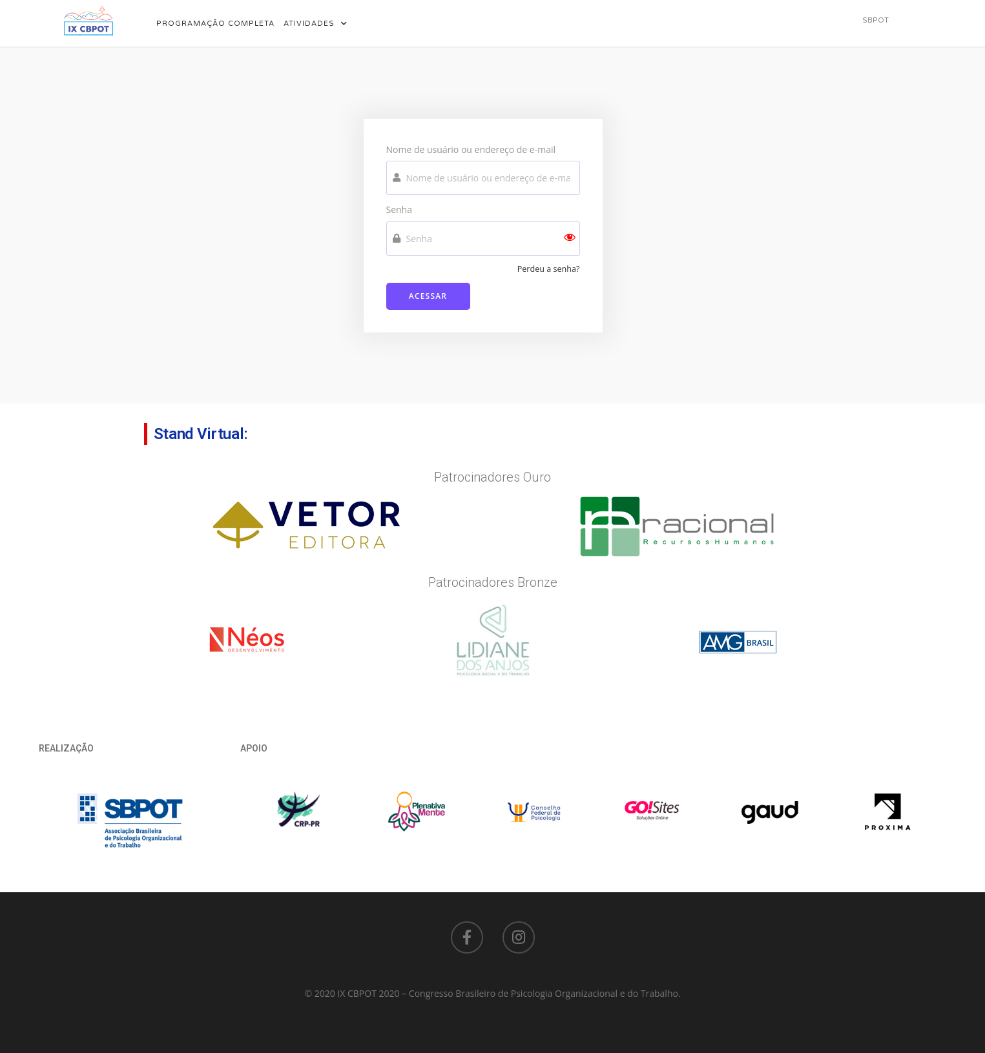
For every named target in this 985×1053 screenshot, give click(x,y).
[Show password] (569, 238)
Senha (399, 209)
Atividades (315, 24)
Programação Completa (215, 23)
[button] (875, 20)
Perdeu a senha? (548, 268)
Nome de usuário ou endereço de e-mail (471, 149)
